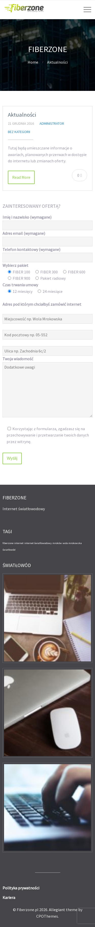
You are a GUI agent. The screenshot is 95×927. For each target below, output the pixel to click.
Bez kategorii (19, 132)
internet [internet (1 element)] (19, 543)
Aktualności (22, 114)
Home (33, 62)
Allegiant (57, 909)
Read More (21, 177)
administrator (52, 123)
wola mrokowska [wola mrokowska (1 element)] (72, 543)
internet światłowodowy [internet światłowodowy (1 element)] (38, 543)
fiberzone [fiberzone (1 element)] (8, 543)
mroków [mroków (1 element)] (57, 543)
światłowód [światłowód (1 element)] (9, 549)
